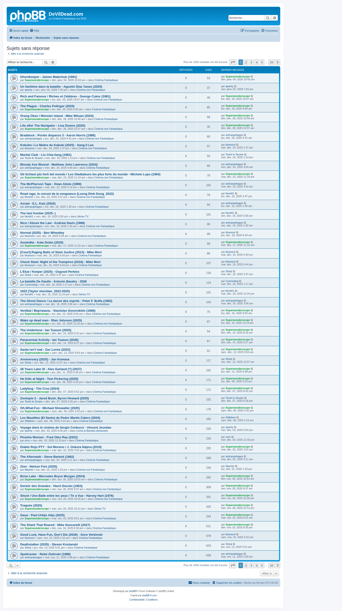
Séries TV (83, 216)
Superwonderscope (37, 80)
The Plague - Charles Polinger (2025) (47, 106)
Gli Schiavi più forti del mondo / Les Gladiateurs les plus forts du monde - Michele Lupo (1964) (90, 174)
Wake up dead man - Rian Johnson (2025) (51, 320)
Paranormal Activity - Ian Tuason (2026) (49, 340)
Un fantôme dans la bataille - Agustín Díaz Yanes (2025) (61, 86)
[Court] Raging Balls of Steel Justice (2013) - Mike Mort (61, 252)
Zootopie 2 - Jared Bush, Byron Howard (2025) (54, 398)
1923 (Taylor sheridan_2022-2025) (45, 291)
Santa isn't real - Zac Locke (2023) (45, 349)
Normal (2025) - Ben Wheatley (42, 232)
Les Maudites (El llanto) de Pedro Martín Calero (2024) (60, 418)
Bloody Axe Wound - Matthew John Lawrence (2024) (59, 164)
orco (27, 440)
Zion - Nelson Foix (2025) (38, 466)
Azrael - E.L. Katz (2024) (38, 203)
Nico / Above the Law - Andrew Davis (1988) (52, 223)
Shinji (28, 274)
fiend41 (29, 197)
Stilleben (30, 421)
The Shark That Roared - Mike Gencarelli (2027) (55, 525)
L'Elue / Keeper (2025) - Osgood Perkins (49, 271)
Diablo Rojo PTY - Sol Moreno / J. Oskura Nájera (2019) (61, 447)
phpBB (132, 591)
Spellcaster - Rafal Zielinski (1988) (45, 554)
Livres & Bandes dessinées (92, 430)
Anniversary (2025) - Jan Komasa (44, 359)
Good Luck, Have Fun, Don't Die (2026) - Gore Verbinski (61, 534)
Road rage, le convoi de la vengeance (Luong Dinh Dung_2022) (67, 194)
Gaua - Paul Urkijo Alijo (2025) (42, 515)
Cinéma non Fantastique (91, 89)
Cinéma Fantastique (106, 80)
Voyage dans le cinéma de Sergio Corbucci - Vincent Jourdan (65, 427)
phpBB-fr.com (149, 595)
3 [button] (251, 62)
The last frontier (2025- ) (38, 213)
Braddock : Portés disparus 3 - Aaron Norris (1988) (57, 135)
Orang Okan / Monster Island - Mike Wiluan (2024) (57, 116)
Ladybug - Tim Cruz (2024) (39, 388)
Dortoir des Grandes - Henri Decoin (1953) (51, 486)
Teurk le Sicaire (34, 158)
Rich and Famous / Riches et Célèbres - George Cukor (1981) (65, 96)
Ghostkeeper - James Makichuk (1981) (48, 77)
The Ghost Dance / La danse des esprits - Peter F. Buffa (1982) (66, 301)
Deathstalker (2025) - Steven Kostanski (49, 544)
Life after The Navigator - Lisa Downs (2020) (52, 125)
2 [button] (246, 62)
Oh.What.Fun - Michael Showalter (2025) (50, 408)
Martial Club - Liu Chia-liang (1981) (45, 155)
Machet (29, 469)
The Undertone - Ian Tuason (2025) (45, 330)
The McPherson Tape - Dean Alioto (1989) (50, 184)
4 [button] (256, 62)
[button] (232, 62)
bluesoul (29, 148)
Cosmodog (31, 284)
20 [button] (271, 62)
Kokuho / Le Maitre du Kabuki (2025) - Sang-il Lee (57, 145)
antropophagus (33, 138)
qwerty (28, 89)
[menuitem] (34, 30)
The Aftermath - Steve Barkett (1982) (47, 456)
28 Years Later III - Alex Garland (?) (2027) (51, 369)
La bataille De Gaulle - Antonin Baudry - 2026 (53, 281)
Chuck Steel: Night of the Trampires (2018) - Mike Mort (60, 262)
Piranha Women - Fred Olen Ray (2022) (49, 437)
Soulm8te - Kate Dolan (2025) (41, 242)
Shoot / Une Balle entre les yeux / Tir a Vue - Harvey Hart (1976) (67, 495)
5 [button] (262, 62)
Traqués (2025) (31, 505)
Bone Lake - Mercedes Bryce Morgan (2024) (52, 476)
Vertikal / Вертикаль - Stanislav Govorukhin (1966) (57, 310)
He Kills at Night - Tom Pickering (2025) (49, 379)
